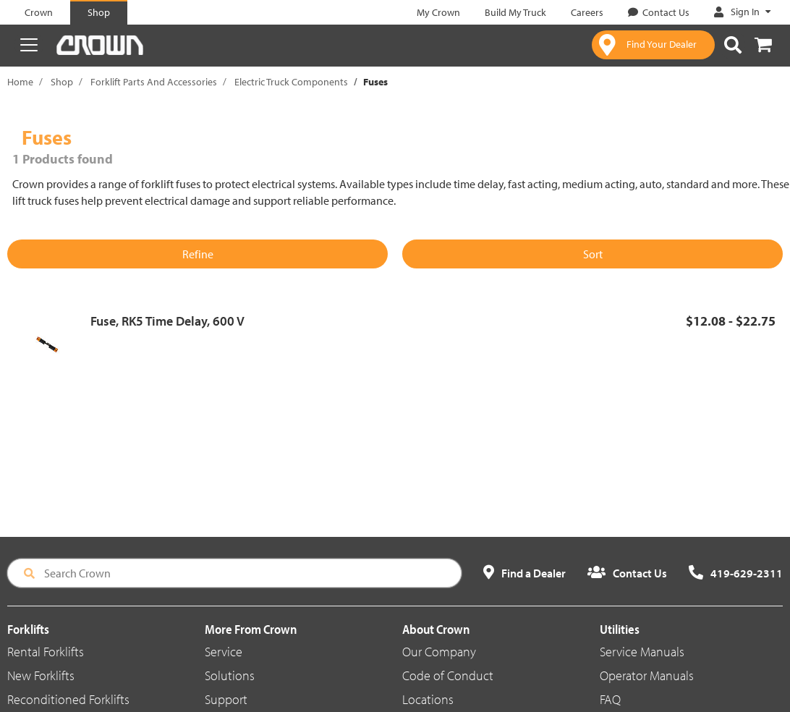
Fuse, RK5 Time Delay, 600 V (167, 321)
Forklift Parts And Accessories (153, 81)
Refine (197, 254)
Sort (593, 254)
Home (20, 81)
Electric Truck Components (291, 81)
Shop (62, 81)
